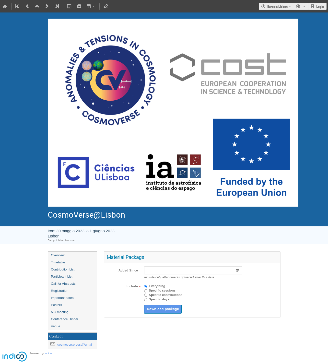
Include (132, 286)
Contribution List (62, 269)
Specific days (159, 299)
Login (320, 6)
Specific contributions (165, 295)
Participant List (61, 276)
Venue (55, 326)
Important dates (62, 298)
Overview (58, 255)
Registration (59, 291)
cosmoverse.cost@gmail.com (78, 344)
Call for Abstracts (63, 283)
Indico (48, 353)
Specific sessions (162, 290)
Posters (56, 305)
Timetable (58, 262)
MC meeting (60, 312)
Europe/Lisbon (277, 6)
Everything (157, 286)
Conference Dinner (64, 319)
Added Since (128, 270)
